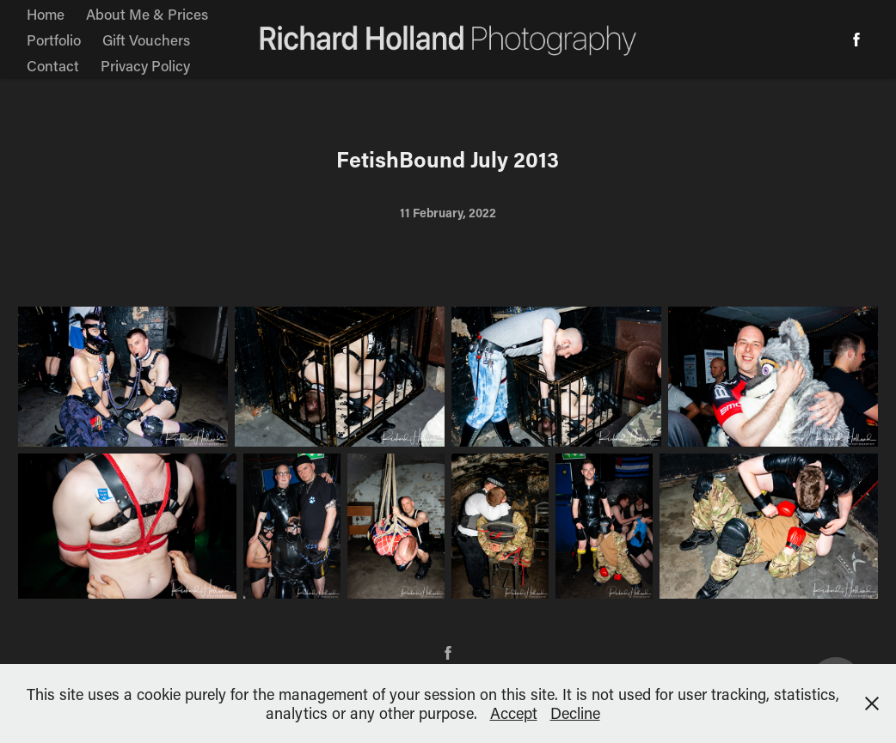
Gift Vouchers (146, 39)
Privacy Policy (145, 65)
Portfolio (54, 39)
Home (45, 13)
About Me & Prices (147, 13)
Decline (575, 713)
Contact (53, 65)
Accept (513, 713)
